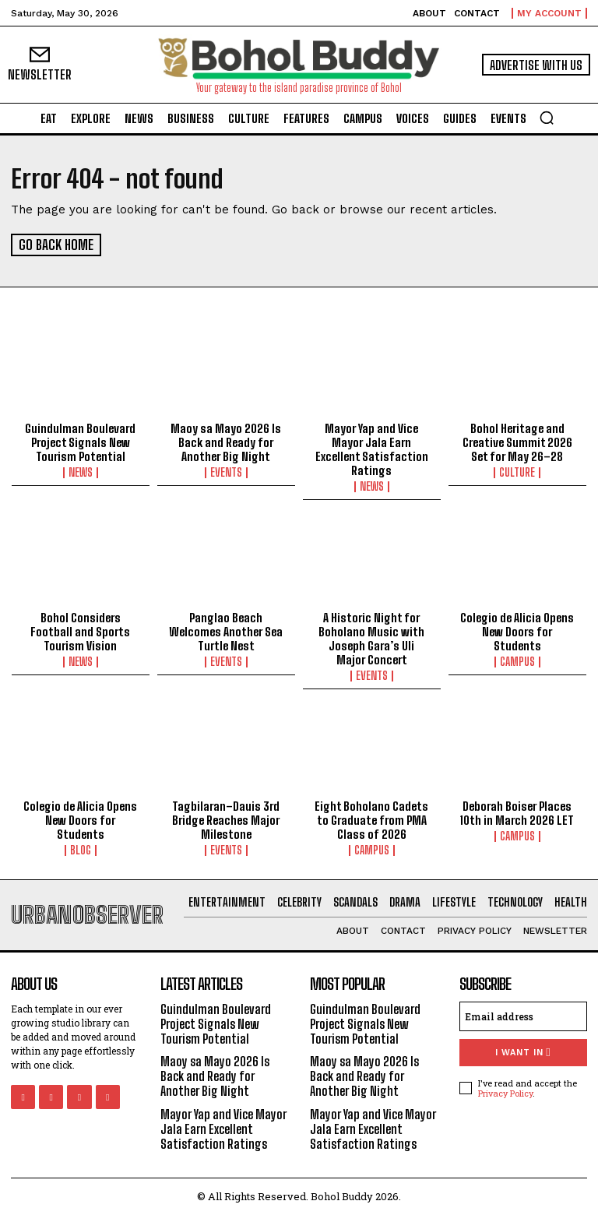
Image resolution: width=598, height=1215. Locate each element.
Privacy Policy (505, 1092)
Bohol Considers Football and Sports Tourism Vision (80, 631)
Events (226, 472)
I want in (523, 1052)
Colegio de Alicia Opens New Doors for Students (517, 631)
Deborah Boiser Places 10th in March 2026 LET (517, 812)
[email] (523, 1015)
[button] (546, 117)
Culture (517, 472)
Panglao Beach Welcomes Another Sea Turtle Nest (226, 631)
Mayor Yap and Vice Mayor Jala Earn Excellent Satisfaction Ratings (371, 449)
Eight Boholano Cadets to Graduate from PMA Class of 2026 (371, 819)
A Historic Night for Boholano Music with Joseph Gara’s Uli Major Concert (371, 638)
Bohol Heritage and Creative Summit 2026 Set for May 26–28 (517, 442)
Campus (517, 661)
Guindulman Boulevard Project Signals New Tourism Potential (80, 442)
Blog (80, 849)
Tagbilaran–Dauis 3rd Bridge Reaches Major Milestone (226, 819)
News (81, 472)
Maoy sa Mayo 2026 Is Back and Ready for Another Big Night (226, 442)
